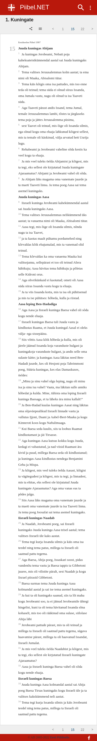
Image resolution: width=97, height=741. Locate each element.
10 (19, 214)
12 (19, 237)
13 (19, 255)
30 (19, 624)
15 (19, 291)
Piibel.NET (34, 7)
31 (19, 648)
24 (19, 499)
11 (19, 226)
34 (19, 701)
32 (19, 665)
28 (19, 582)
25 (19, 523)
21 (19, 428)
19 (19, 380)
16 (19, 309)
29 (19, 594)
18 (19, 338)
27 (19, 559)
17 (19, 321)
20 (19, 404)
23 (19, 469)
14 (19, 279)
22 (19, 439)
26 (19, 541)
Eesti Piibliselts (59, 737)
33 (19, 683)
